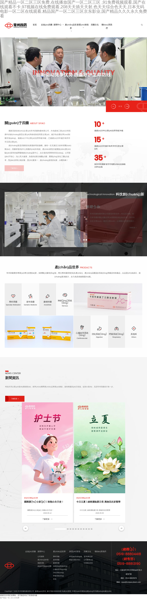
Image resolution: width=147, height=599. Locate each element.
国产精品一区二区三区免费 (9, 598)
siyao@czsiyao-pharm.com (131, 582)
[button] (114, 106)
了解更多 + (15, 398)
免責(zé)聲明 (66, 591)
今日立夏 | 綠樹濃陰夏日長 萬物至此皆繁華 (98, 501)
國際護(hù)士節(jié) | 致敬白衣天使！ (44, 501)
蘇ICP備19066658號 (54, 591)
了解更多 (47, 518)
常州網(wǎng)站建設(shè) (102, 591)
